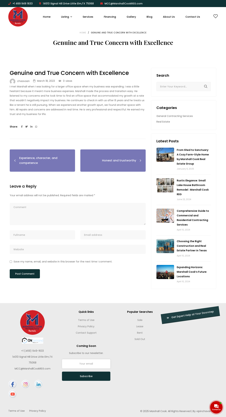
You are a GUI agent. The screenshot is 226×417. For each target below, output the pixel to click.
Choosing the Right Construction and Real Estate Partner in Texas (192, 245)
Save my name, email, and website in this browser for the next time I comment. (63, 261)
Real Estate (163, 121)
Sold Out (140, 339)
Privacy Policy (86, 326)
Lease (139, 326)
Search (205, 87)
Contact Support (86, 333)
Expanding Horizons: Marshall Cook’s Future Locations (192, 271)
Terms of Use (86, 320)
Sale (139, 320)
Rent (140, 333)
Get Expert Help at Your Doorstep (168, 314)
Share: (14, 126)
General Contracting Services (174, 116)
